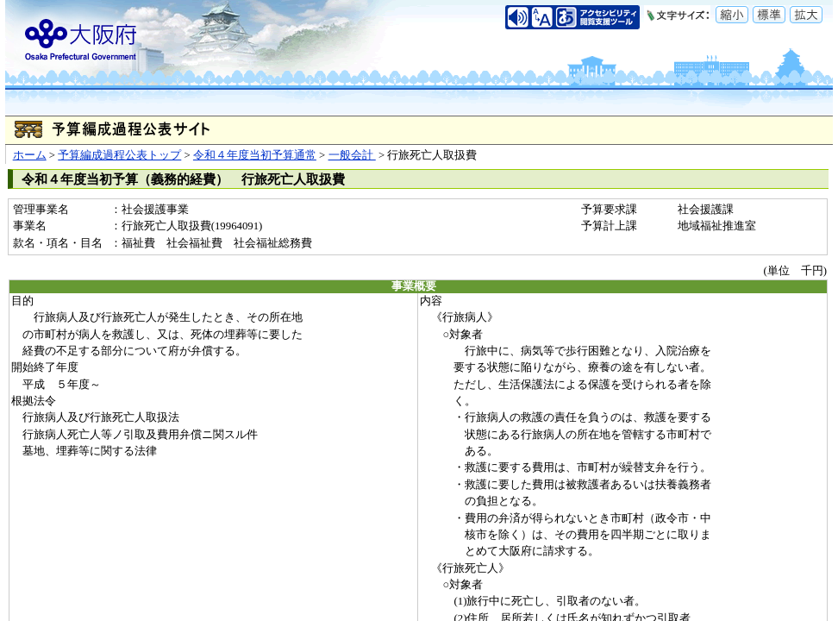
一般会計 (352, 155)
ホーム (30, 155)
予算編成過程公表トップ (119, 155)
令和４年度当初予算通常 (254, 155)
